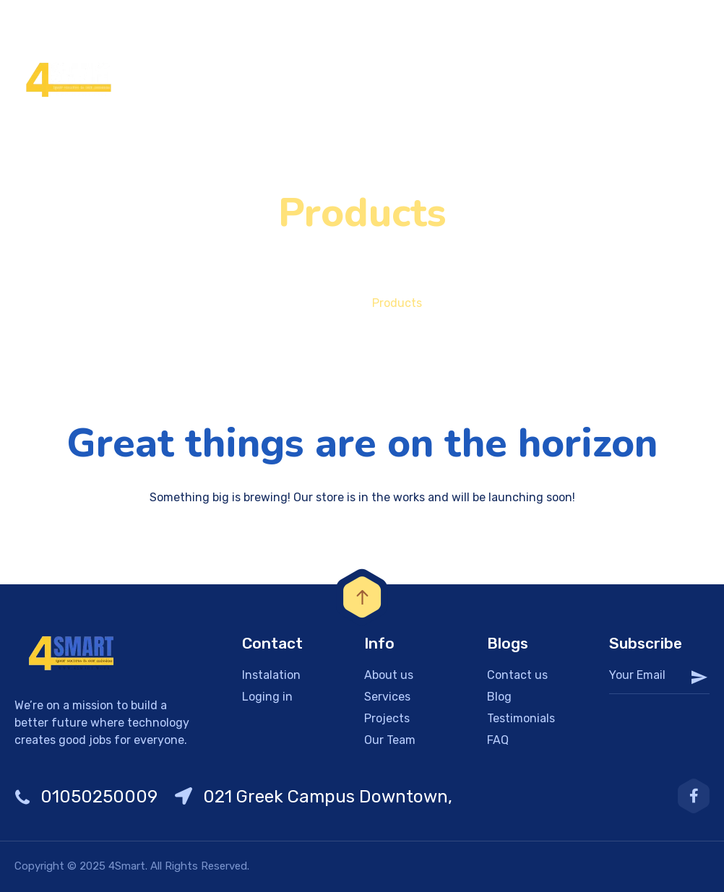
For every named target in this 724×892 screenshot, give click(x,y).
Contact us (517, 675)
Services (387, 696)
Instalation (271, 675)
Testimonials (521, 718)
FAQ (498, 740)
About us (388, 675)
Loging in (267, 696)
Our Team (389, 740)
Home (318, 303)
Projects (387, 718)
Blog (499, 696)
